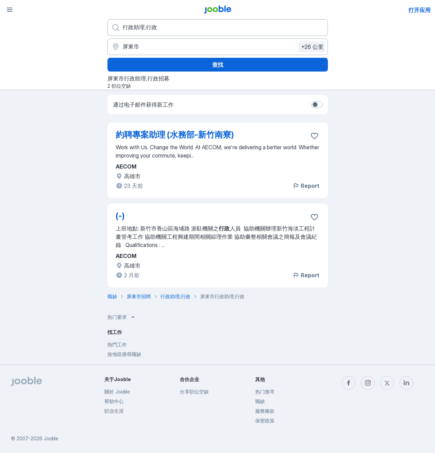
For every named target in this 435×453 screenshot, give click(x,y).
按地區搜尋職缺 (124, 354)
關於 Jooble (117, 392)
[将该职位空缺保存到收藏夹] (314, 136)
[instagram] (368, 383)
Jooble (51, 438)
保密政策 (265, 420)
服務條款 (265, 411)
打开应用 (419, 10)
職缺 (260, 401)
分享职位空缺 (194, 392)
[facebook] (348, 383)
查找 (217, 64)
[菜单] (10, 10)
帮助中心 (114, 401)
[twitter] (387, 383)
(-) (120, 216)
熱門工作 (117, 344)
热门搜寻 (265, 392)
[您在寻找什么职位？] (217, 27)
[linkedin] (406, 383)
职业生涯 (114, 411)
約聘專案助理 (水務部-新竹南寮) (175, 135)
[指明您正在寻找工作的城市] (217, 47)
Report (305, 185)
